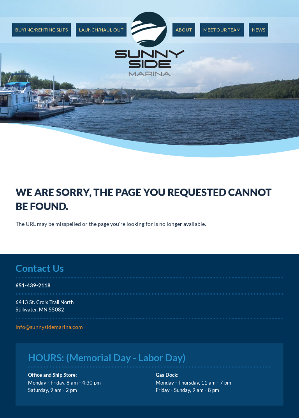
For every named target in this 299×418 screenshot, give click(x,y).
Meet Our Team (222, 30)
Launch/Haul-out (101, 30)
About (184, 30)
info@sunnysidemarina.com (49, 327)
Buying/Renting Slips (41, 30)
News (258, 30)
